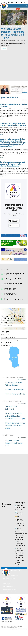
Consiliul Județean (14, 626)
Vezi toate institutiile (22, 379)
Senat (19, 516)
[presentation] (2, 24)
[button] (4, 26)
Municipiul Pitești (6, 342)
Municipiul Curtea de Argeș (9, 340)
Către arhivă (24, 100)
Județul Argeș (5, 334)
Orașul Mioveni (5, 345)
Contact (15, 627)
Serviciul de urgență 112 (21, 524)
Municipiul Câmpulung (8, 337)
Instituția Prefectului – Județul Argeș (20, 507)
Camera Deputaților (20, 520)
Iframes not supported (14, 478)
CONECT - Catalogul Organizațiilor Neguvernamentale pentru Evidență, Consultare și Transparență (20, 533)
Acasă (2, 626)
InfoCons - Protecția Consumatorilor (20, 543)
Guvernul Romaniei (20, 513)
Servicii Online (10, 627)
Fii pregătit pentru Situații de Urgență (19, 563)
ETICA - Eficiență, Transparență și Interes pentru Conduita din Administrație (20, 552)
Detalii (4, 76)
